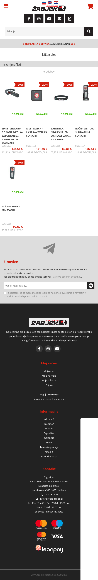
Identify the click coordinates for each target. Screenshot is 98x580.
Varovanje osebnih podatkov (49, 399)
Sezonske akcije (49, 456)
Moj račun (49, 371)
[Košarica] (89, 6)
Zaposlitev (49, 433)
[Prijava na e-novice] (90, 285)
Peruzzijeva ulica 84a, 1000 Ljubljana (49, 481)
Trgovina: (49, 477)
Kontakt (49, 428)
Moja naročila (49, 375)
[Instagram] (39, 18)
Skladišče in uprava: (49, 485)
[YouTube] (49, 18)
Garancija (49, 437)
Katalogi (49, 451)
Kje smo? (49, 423)
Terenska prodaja (49, 447)
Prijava (49, 385)
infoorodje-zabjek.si (51, 498)
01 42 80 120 (49, 494)
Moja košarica (49, 380)
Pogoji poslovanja (49, 394)
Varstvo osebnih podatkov (67, 276)
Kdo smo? (49, 419)
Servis (49, 442)
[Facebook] (28, 18)
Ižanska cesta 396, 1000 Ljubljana (49, 490)
